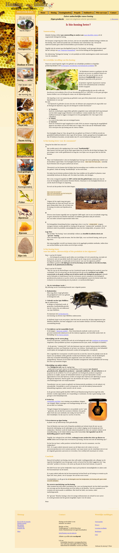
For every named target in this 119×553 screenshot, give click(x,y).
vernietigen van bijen (54, 401)
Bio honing (20, 525)
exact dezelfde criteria (91, 35)
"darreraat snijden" (62, 331)
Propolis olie (21, 528)
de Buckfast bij (63, 314)
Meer (18, 531)
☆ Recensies (114, 19)
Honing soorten (21, 523)
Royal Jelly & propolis (23, 521)
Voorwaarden (99, 521)
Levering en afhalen (101, 528)
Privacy (97, 525)
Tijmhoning (20, 526)
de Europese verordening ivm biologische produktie (77, 66)
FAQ (96, 535)
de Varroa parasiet (62, 335)
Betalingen (98, 531)
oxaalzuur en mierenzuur (100, 340)
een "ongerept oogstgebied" (67, 50)
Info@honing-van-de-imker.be (68, 533)
